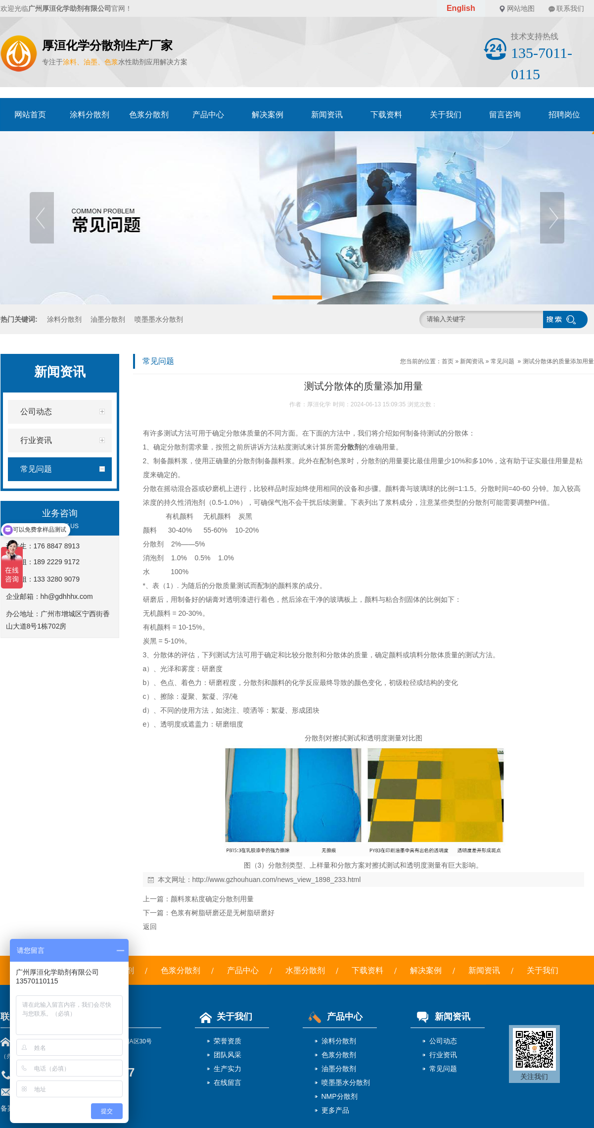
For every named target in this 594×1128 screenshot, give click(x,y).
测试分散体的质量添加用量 (558, 361)
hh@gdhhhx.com (67, 596)
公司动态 (443, 1041)
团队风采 (227, 1055)
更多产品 (335, 1110)
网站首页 (30, 114)
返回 (150, 927)
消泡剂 (194, 502)
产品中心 (208, 114)
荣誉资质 (227, 1041)
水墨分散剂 (305, 970)
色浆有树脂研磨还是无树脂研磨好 (222, 913)
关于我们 (445, 114)
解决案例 (267, 114)
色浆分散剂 (149, 114)
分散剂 (350, 447)
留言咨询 (505, 114)
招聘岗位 (564, 114)
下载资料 (386, 114)
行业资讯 (443, 1055)
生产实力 (227, 1069)
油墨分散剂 (108, 319)
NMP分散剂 (339, 1096)
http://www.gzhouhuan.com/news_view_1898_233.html (276, 879)
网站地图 (521, 8)
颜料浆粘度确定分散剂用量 (212, 899)
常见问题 (502, 361)
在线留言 (227, 1082)
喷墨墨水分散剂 (159, 319)
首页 (448, 361)
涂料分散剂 (89, 114)
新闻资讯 (327, 114)
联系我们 (570, 8)
